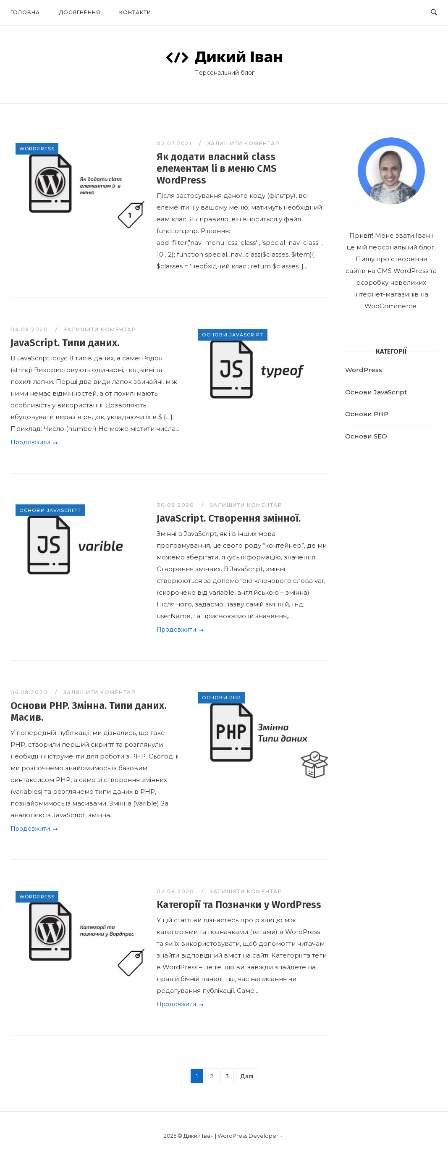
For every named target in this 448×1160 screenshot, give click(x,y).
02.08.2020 (176, 891)
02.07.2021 (175, 143)
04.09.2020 (30, 329)
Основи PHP (221, 698)
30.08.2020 (176, 505)
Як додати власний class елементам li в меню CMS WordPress (217, 168)
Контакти (135, 12)
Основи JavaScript (233, 335)
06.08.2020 (30, 692)
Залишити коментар (243, 143)
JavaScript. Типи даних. (64, 343)
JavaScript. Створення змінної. (229, 518)
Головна (25, 12)
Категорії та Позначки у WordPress (239, 905)
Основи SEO (366, 436)
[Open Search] (434, 12)
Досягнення (79, 12)
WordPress (37, 149)
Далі (246, 1076)
